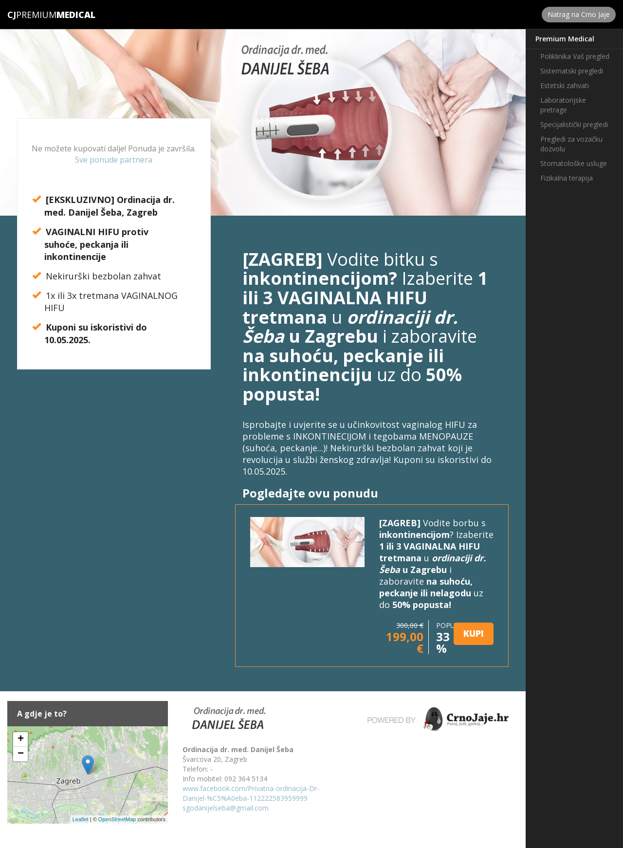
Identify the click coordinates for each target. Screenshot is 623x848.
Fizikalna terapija (566, 178)
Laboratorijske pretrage (563, 104)
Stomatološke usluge (573, 163)
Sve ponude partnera (113, 159)
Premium (31, 14)
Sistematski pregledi (571, 70)
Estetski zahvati (564, 85)
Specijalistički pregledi (574, 124)
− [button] (21, 754)
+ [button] (21, 739)
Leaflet (81, 819)
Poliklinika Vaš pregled (574, 56)
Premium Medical (564, 38)
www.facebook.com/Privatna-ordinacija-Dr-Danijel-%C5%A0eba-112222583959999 (251, 793)
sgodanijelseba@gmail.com (226, 807)
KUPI (473, 633)
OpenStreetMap (117, 819)
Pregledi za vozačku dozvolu (571, 143)
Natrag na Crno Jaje (579, 14)
